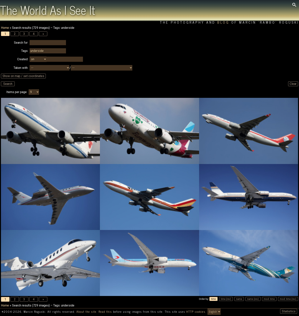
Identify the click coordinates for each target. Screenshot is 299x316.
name (239, 299)
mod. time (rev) (288, 299)
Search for (21, 43)
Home (5, 28)
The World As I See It (47, 9)
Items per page (16, 92)
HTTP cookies (195, 312)
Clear (293, 84)
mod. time (269, 299)
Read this (105, 312)
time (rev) (226, 299)
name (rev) (253, 299)
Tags (24, 51)
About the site (86, 312)
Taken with (21, 68)
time (213, 299)
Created (22, 59)
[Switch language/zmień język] (214, 312)
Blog (223, 22)
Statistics (289, 311)
